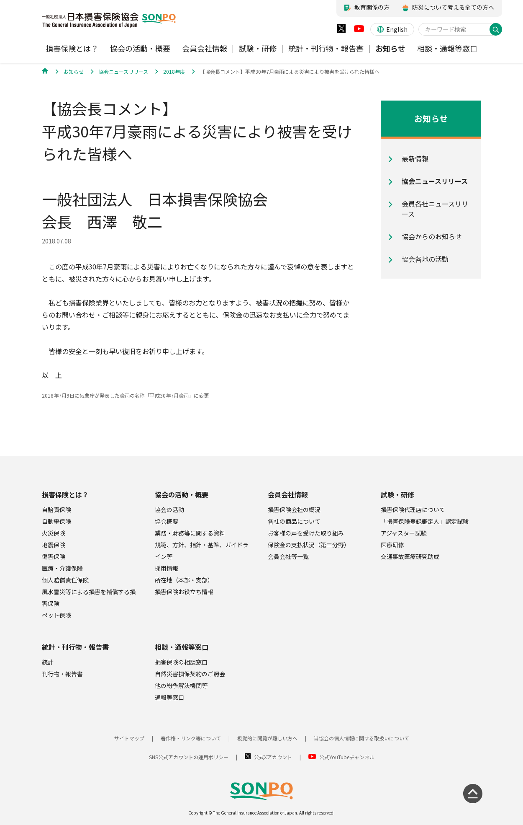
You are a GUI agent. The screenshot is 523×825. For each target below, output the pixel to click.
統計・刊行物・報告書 (75, 647)
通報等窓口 (169, 697)
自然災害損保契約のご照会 (190, 674)
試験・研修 (397, 494)
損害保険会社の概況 (294, 509)
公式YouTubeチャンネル (346, 756)
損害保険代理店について (413, 509)
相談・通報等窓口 (181, 647)
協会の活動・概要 (181, 494)
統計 (48, 662)
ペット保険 (56, 615)
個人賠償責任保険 (65, 580)
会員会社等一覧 (288, 556)
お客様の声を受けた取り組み (306, 533)
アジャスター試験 (404, 533)
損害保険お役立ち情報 (184, 591)
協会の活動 (169, 509)
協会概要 (166, 521)
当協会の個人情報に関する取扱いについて (361, 738)
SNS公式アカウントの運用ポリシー (188, 756)
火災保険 (53, 533)
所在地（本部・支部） (184, 580)
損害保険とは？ (65, 494)
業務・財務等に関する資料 (190, 533)
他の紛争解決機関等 (181, 685)
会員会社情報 (288, 494)
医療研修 (392, 545)
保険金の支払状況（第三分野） (309, 545)
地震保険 (53, 545)
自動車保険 (56, 521)
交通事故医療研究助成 (410, 556)
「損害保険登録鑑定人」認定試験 (425, 521)
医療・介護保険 (62, 568)
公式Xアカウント (273, 756)
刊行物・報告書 (62, 674)
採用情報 (166, 568)
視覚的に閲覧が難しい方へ (267, 738)
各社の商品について (294, 521)
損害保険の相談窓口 (181, 662)
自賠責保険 (56, 509)
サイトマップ (129, 738)
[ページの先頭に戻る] (472, 793)
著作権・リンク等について (191, 738)
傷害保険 (53, 556)
